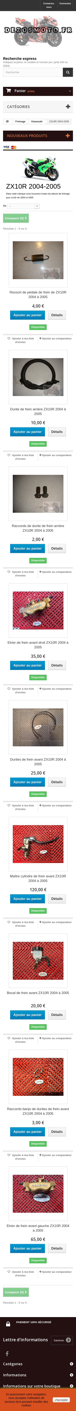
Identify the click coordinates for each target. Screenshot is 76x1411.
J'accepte (61, 1400)
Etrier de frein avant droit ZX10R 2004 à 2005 (38, 645)
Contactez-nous (49, 5)
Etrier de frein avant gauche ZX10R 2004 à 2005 (38, 1228)
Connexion (65, 3)
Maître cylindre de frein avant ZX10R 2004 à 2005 (38, 878)
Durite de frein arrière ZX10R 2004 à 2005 (38, 411)
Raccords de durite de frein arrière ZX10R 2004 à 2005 (38, 528)
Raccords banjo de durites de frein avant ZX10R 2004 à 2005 (38, 1111)
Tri (4, 205)
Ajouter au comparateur (57, 338)
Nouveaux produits (27, 135)
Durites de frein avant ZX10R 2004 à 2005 (38, 762)
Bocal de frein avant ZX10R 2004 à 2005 (38, 993)
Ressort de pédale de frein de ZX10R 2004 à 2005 (38, 294)
